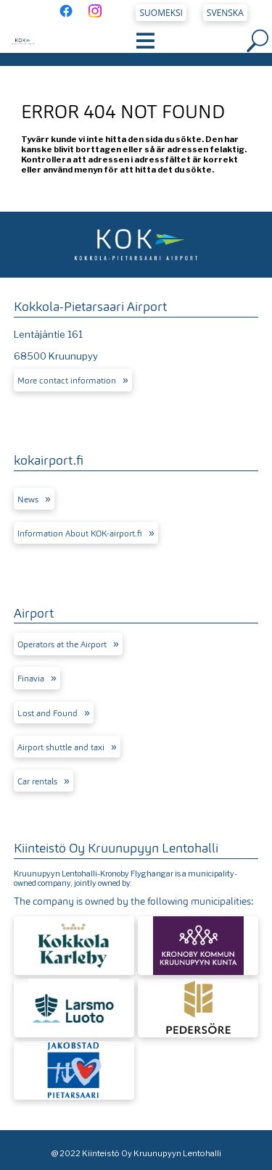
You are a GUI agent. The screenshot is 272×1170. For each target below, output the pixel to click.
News (27, 499)
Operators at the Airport (62, 644)
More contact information (66, 380)
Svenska (225, 13)
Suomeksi (161, 13)
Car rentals (37, 781)
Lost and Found (47, 713)
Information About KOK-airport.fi (79, 533)
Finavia (30, 678)
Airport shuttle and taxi (60, 747)
